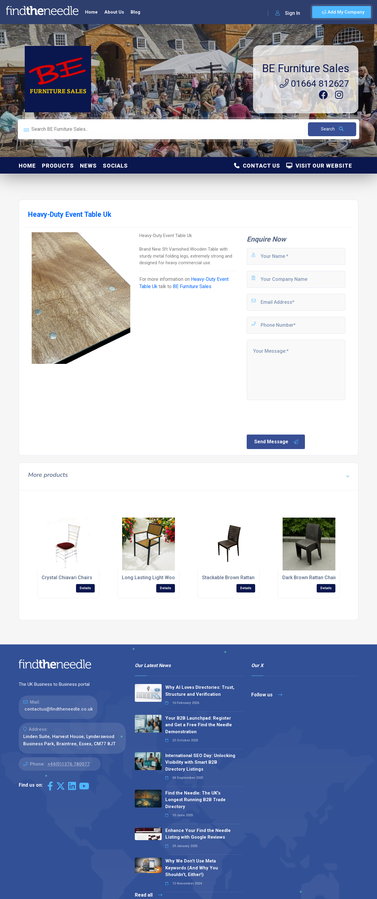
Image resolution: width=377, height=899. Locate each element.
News (88, 165)
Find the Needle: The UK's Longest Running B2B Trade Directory (195, 799)
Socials (115, 165)
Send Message (276, 442)
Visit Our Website (319, 165)
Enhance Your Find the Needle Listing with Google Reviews (198, 834)
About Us (114, 12)
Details (85, 588)
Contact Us (257, 165)
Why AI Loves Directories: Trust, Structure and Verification (199, 691)
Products (58, 165)
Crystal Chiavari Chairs (67, 577)
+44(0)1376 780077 (68, 764)
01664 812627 (314, 83)
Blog (135, 12)
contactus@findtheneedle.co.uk (58, 709)
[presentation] (291, 417)
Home (91, 12)
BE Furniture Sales (305, 68)
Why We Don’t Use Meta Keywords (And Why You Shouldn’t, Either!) (191, 867)
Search (332, 129)
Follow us (266, 695)
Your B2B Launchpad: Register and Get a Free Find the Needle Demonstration (198, 724)
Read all (148, 895)
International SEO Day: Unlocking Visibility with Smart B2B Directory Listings (200, 762)
